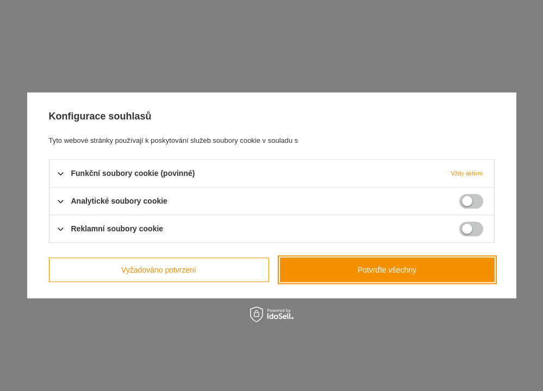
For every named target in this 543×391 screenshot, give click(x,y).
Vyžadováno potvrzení (158, 270)
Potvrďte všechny (387, 270)
